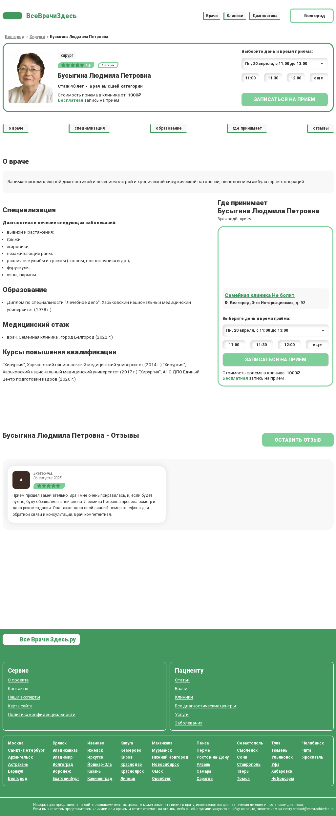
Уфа (275, 764)
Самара (204, 771)
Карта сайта (20, 705)
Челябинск (313, 743)
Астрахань (18, 764)
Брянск (59, 743)
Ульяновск (282, 757)
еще (318, 78)
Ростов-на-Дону (213, 757)
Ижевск (95, 750)
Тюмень (279, 750)
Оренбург (161, 778)
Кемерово (130, 750)
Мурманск (162, 750)
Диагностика (264, 15)
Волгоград (62, 764)
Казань (94, 771)
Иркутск (95, 757)
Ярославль (312, 757)
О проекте (18, 680)
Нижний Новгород (170, 757)
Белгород (18, 778)
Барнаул (15, 771)
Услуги (182, 714)
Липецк (127, 778)
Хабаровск (281, 771)
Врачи (212, 15)
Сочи (242, 757)
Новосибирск (165, 764)
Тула (275, 743)
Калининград (99, 778)
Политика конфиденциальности (41, 714)
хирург (67, 55)
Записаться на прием (284, 99)
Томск (243, 778)
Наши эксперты (24, 697)
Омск (157, 771)
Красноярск (132, 771)
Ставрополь (249, 764)
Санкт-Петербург (26, 750)
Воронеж (61, 771)
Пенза (203, 743)
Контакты (18, 688)
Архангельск (20, 757)
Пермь (203, 750)
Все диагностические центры (205, 705)
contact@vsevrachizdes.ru (313, 809)
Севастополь (250, 743)
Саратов (205, 778)
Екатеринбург (65, 778)
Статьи (182, 680)
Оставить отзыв (298, 440)
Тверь (243, 771)
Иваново (95, 743)
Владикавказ (65, 750)
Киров (126, 757)
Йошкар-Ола (99, 764)
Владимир (62, 757)
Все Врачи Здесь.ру (47, 639)
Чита (306, 750)
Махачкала (162, 743)
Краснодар (131, 764)
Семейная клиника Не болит (260, 295)
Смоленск (247, 750)
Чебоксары (282, 778)
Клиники (235, 15)
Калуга (126, 743)
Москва (16, 743)
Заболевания (188, 723)
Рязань (203, 764)
